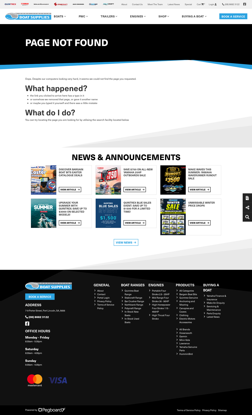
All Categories (186, 290)
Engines (136, 16)
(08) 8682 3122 (37, 317)
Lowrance (184, 343)
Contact (101, 294)
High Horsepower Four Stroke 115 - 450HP (161, 308)
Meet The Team (155, 4)
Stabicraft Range (133, 297)
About (124, 4)
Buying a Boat (193, 16)
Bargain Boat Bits (188, 294)
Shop (162, 16)
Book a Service (233, 16)
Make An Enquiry (216, 302)
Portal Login (103, 297)
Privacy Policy (104, 301)
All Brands (184, 329)
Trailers (108, 16)
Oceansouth (185, 332)
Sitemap (222, 410)
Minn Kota (184, 339)
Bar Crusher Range (134, 301)
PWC (82, 16)
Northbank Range (134, 304)
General (102, 284)
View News (126, 242)
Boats (58, 16)
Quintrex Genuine (188, 297)
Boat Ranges (133, 284)
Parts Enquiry (214, 313)
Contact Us (137, 4)
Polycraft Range (133, 308)
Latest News (174, 4)
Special (188, 4)
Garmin (183, 336)
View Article (70, 189)
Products (185, 284)
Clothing (183, 315)
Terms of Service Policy (189, 410)
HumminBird (186, 353)
